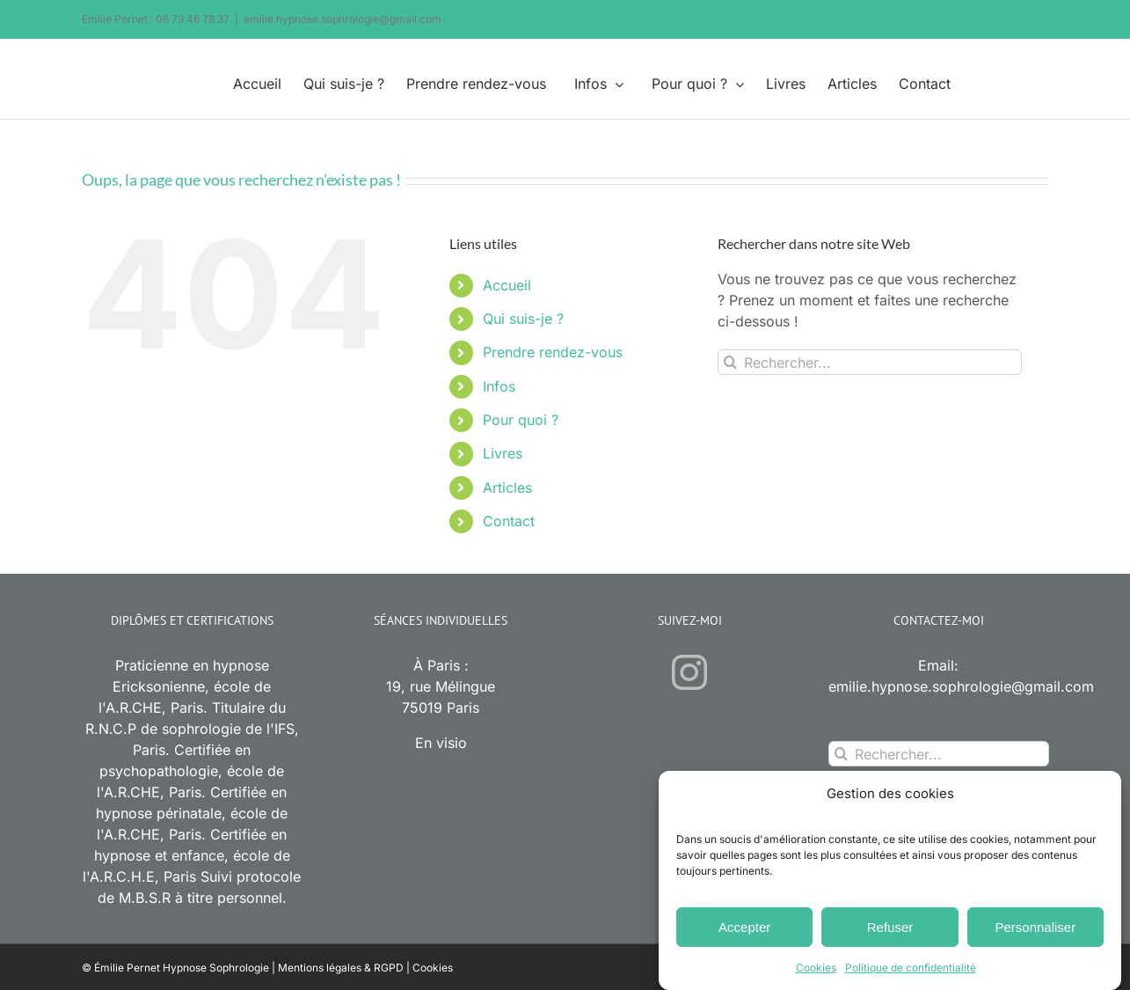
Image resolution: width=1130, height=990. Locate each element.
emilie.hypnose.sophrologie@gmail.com (342, 19)
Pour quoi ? (520, 420)
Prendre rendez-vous (553, 352)
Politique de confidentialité (910, 970)
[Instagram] (689, 672)
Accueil (507, 285)
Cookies (816, 970)
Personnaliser (1035, 929)
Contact (509, 521)
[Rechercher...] (870, 362)
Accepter (744, 929)
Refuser (890, 929)
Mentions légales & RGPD (341, 967)
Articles (507, 487)
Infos (499, 386)
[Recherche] (730, 362)
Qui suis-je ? (523, 318)
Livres (502, 453)
